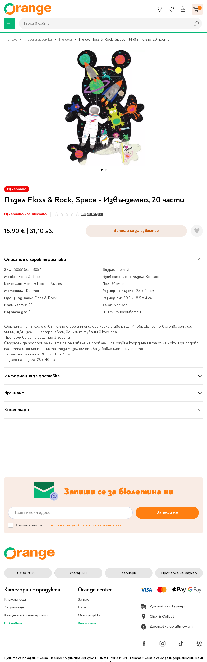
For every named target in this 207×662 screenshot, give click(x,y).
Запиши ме (167, 512)
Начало (10, 39)
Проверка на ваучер (179, 573)
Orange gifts (89, 615)
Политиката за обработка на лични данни (85, 525)
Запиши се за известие (136, 230)
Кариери (128, 573)
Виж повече (13, 623)
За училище (14, 607)
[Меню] (9, 23)
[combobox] (103, 23)
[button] (102, 170)
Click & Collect (157, 617)
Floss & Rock (29, 276)
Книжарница (15, 599)
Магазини (78, 573)
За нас (83, 599)
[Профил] (183, 9)
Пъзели (65, 39)
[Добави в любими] (197, 231)
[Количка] (197, 9)
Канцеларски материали (26, 615)
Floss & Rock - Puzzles (43, 283)
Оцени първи (92, 214)
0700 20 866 (28, 573)
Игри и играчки (38, 39)
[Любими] (171, 9)
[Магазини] (160, 9)
